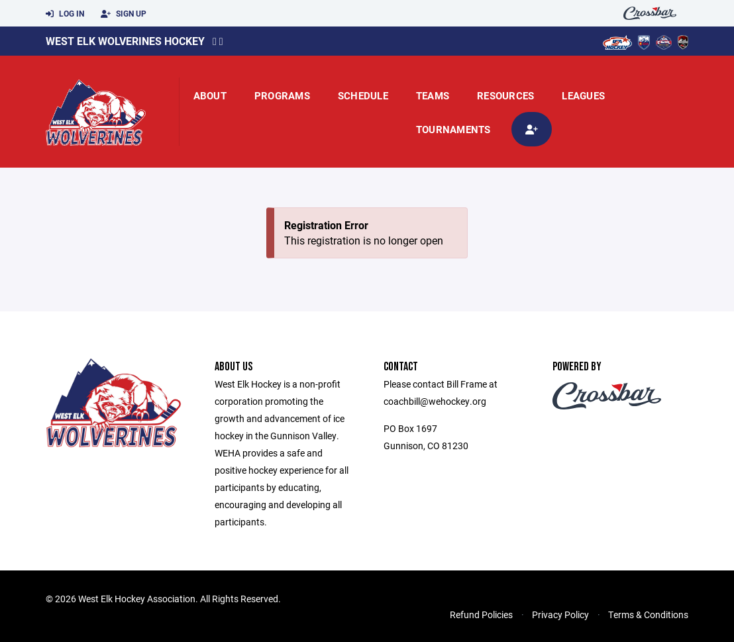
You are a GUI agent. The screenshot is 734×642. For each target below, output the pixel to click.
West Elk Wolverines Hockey (125, 41)
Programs (282, 95)
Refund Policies (481, 614)
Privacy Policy (560, 614)
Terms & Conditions (648, 614)
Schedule (363, 95)
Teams (432, 95)
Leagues (583, 95)
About (210, 95)
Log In (65, 14)
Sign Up (123, 14)
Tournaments (453, 129)
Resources (505, 95)
